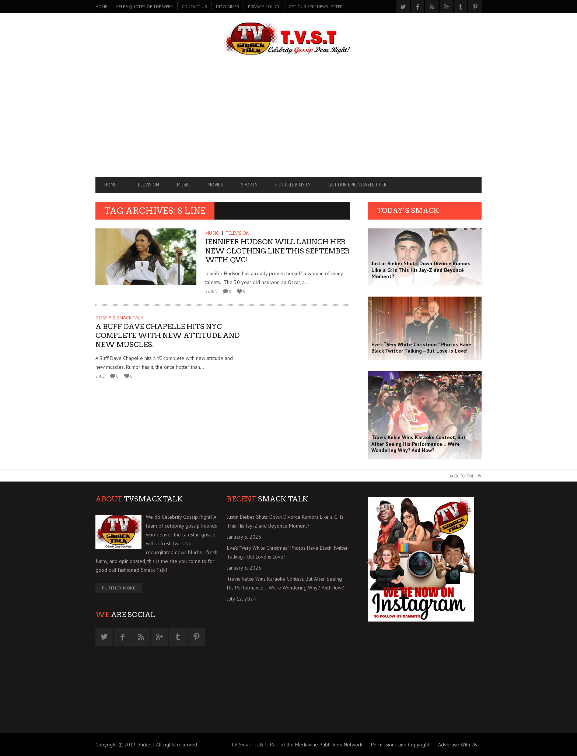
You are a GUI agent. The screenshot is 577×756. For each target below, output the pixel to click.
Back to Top (461, 476)
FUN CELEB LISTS (293, 185)
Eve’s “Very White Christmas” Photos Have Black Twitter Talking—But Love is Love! (287, 552)
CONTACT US (194, 6)
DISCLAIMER (227, 6)
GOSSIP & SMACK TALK (119, 318)
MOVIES (215, 185)
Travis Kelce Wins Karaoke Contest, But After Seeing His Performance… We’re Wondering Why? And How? (285, 583)
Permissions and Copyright (400, 744)
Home (101, 6)
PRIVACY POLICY (264, 6)
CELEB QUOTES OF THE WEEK (144, 6)
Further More (119, 588)
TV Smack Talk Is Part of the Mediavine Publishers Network (296, 744)
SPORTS (249, 185)
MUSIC (183, 185)
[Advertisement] (288, 121)
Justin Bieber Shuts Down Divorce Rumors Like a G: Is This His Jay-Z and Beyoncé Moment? (285, 521)
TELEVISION (146, 185)
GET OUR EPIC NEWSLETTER (315, 6)
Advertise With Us (457, 744)
